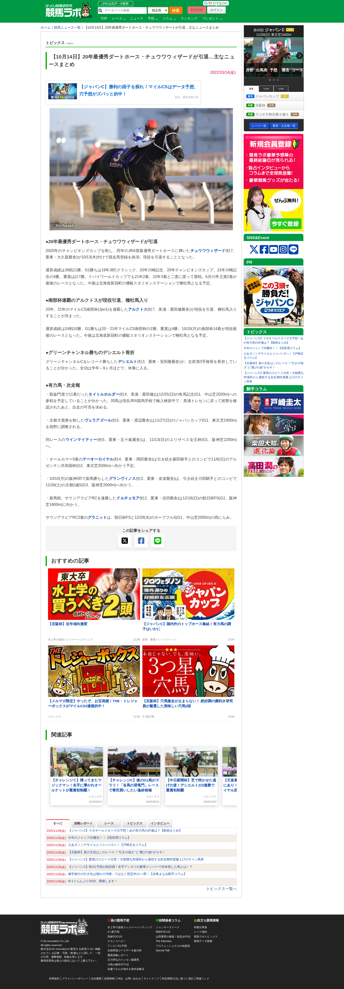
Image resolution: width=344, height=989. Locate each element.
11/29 (266, 89)
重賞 (251, 89)
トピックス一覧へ (221, 889)
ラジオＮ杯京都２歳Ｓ (275, 114)
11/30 (281, 89)
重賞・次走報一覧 (284, 125)
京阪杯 (265, 105)
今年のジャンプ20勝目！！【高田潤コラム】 (272, 348)
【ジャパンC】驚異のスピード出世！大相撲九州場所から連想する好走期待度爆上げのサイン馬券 (273, 377)
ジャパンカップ (272, 96)
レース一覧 (259, 125)
